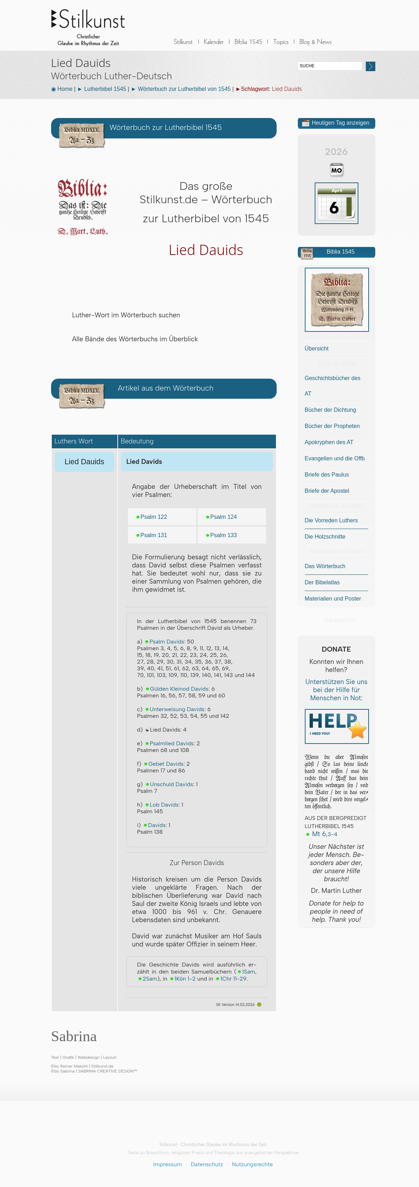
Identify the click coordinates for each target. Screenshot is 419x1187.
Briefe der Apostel (327, 491)
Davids (154, 825)
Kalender (214, 46)
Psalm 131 (151, 535)
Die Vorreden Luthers (331, 520)
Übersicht (317, 349)
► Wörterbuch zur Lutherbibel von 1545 (181, 89)
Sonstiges (281, 46)
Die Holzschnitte (325, 537)
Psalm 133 (221, 535)
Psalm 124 (221, 517)
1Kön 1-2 (182, 978)
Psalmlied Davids (169, 743)
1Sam (245, 971)
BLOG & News (315, 46)
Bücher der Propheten (332, 426)
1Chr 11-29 (230, 978)
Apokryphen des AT (329, 442)
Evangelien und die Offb (335, 458)
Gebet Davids (163, 763)
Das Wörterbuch (325, 566)
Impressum (167, 1164)
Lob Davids (161, 804)
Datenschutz (207, 1164)
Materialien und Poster (333, 599)
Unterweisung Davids (174, 709)
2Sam (147, 978)
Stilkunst (93, 25)
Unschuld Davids (168, 784)
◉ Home (62, 89)
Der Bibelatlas (322, 582)
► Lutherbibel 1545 (102, 89)
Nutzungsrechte (252, 1164)
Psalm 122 (151, 517)
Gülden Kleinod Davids (176, 688)
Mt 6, (321, 834)
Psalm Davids (164, 641)
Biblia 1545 (248, 46)
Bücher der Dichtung (330, 410)
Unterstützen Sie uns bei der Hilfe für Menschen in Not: (336, 690)
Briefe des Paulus (327, 475)
